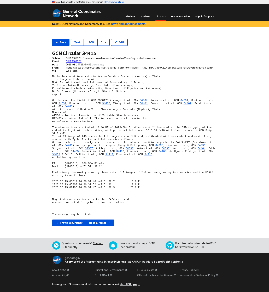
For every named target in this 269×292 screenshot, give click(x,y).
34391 (184, 100)
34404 (202, 148)
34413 (148, 154)
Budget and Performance (109, 270)
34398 (129, 148)
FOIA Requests (145, 270)
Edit (119, 42)
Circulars (160, 16)
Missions (130, 16)
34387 (144, 100)
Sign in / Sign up (204, 16)
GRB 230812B (73, 61)
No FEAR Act (102, 275)
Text (77, 42)
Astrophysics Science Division (105, 261)
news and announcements (128, 24)
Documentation (180, 16)
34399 (165, 148)
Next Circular (100, 223)
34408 (162, 151)
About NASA (59, 270)
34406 (120, 151)
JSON (90, 42)
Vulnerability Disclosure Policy (197, 275)
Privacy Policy (188, 270)
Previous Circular (69, 223)
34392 (62, 103)
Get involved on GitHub (189, 247)
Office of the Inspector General (155, 275)
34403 (69, 106)
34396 (202, 145)
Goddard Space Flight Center (161, 261)
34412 (109, 154)
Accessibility (59, 275)
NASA (135, 261)
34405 (75, 151)
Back (61, 42)
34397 (89, 148)
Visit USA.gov (128, 284)
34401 (144, 103)
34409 (56, 154)
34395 (159, 145)
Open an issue (127, 247)
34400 (106, 103)
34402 (187, 103)
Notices (145, 16)
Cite (103, 42)
